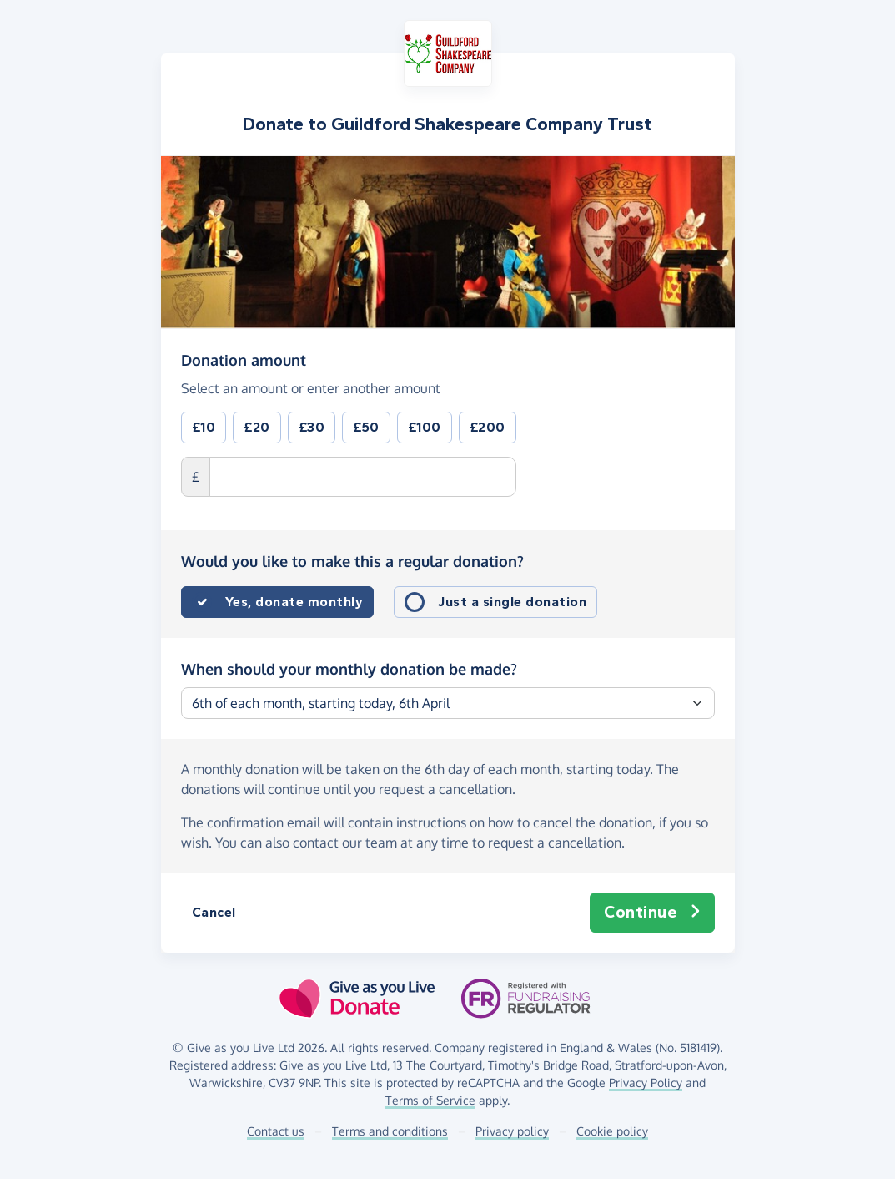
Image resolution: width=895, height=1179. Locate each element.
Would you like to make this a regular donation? (352, 561)
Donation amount (243, 359)
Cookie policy (612, 1131)
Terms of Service (430, 1100)
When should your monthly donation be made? (349, 669)
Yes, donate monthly (294, 602)
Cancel (214, 912)
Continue (652, 912)
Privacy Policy (645, 1082)
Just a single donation (512, 602)
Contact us (275, 1131)
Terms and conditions (390, 1131)
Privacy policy (512, 1131)
